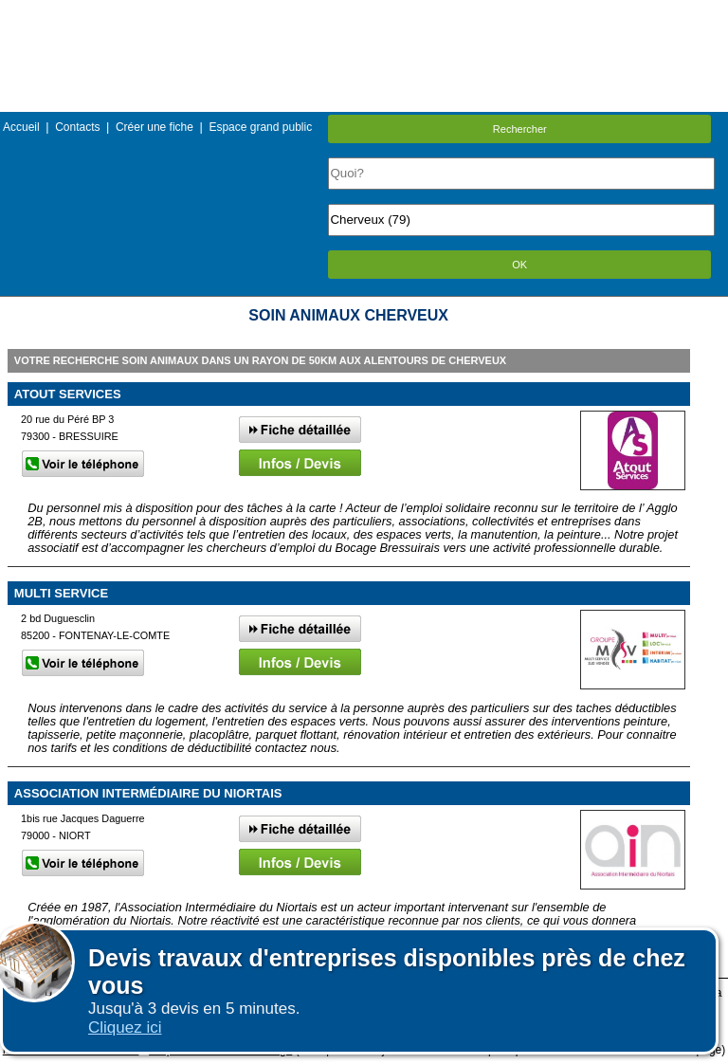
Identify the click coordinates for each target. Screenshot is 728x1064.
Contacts (77, 127)
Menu (364, 14)
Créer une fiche (154, 127)
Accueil (21, 127)
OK (519, 264)
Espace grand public (260, 127)
